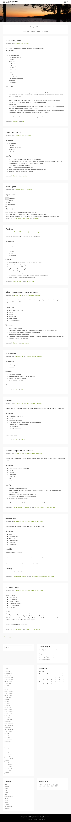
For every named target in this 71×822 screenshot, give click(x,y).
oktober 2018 (8, 766)
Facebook (40, 785)
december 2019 (9, 759)
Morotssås (9, 229)
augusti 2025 (8, 683)
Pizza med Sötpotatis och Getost (47, 656)
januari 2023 (8, 721)
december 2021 (9, 729)
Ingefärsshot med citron (14, 132)
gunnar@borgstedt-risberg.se (32, 232)
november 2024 (9, 693)
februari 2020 (8, 755)
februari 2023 (8, 719)
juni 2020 (7, 747)
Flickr (52, 785)
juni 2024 (7, 701)
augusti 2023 (8, 715)
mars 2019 (7, 763)
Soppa (6, 802)
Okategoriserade (9, 796)
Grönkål (36, 576)
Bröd (6, 784)
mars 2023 (7, 717)
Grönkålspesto (10, 518)
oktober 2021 (8, 731)
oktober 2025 (8, 681)
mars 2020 (7, 753)
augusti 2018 (8, 770)
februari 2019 (8, 765)
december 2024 (9, 691)
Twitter (44, 785)
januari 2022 (8, 727)
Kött (6, 794)
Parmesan (25, 390)
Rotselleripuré (10, 187)
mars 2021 (7, 737)
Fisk (6, 790)
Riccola (27, 343)
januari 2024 (8, 707)
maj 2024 (7, 703)
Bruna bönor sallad (12, 587)
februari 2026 (8, 673)
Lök (27, 281)
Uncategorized (8, 806)
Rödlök (38, 629)
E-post (56, 785)
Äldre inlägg (7, 637)
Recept (15, 218)
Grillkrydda (9, 401)
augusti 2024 (8, 697)
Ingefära (24, 176)
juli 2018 (7, 773)
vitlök (52, 576)
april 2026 (7, 671)
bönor (28, 629)
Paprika (47, 507)
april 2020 (7, 751)
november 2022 (9, 725)
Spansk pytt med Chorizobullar (47, 657)
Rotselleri (36, 218)
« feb (40, 687)
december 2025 (9, 677)
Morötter (31, 281)
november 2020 (9, 745)
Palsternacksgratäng (13, 40)
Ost (23, 343)
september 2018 (9, 769)
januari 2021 (8, 741)
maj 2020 (7, 749)
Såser (14, 281)
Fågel (6, 788)
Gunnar (27, 43)
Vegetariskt (26, 218)
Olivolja (42, 507)
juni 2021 (7, 733)
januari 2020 (8, 757)
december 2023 (9, 709)
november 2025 (9, 679)
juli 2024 (7, 699)
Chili (23, 440)
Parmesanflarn (10, 354)
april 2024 (7, 705)
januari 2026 (8, 675)
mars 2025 (7, 687)
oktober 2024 (8, 695)
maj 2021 (7, 735)
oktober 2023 (8, 713)
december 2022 (9, 723)
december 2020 (9, 743)
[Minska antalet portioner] (7, 198)
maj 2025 (7, 685)
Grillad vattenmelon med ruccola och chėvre (21, 292)
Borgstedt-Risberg (12, 1)
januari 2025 (8, 689)
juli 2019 (7, 761)
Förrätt (6, 792)
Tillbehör (15, 121)
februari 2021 (8, 739)
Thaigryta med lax (43, 654)
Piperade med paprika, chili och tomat (19, 451)
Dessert (7, 786)
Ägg (23, 121)
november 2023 (9, 711)
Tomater (52, 507)
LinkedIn (48, 785)
